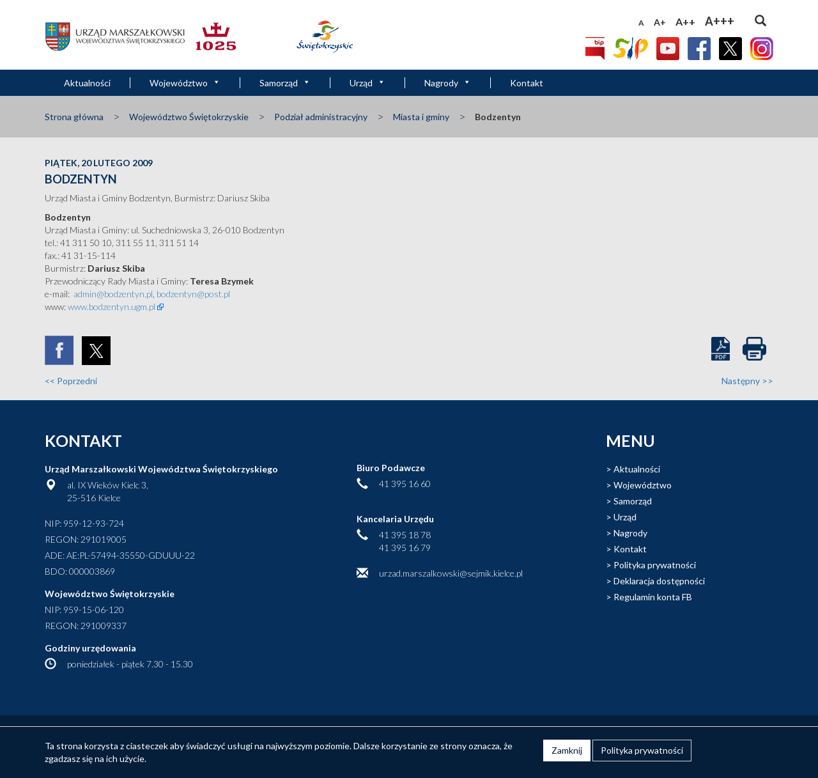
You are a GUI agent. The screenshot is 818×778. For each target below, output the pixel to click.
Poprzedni (71, 380)
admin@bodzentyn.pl (113, 293)
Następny (747, 380)
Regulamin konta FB (653, 596)
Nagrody (447, 82)
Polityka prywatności (655, 564)
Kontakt (526, 82)
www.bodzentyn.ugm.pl (111, 306)
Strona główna (74, 116)
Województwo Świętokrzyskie (189, 116)
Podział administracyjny (320, 116)
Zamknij (567, 750)
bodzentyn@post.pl (193, 293)
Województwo (185, 82)
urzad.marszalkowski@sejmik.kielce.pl (451, 573)
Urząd (367, 82)
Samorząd (285, 82)
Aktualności (87, 82)
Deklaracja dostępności (659, 580)
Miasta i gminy (421, 116)
